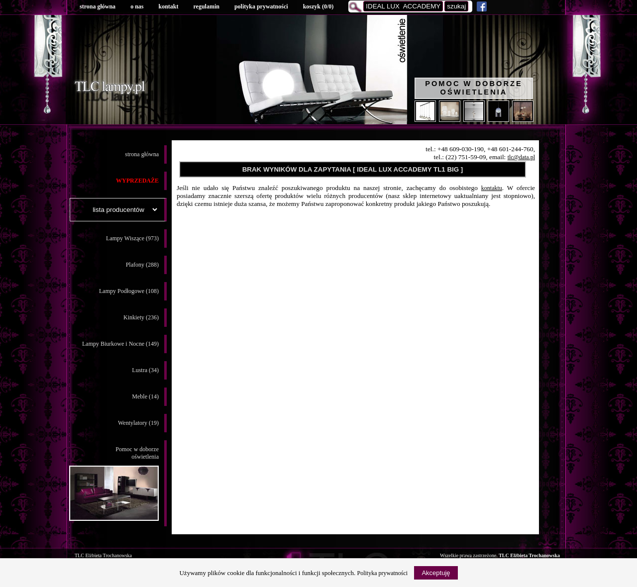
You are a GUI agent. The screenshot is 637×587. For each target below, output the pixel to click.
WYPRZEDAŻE (137, 180)
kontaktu (491, 188)
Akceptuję (436, 573)
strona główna (97, 6)
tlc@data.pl (521, 157)
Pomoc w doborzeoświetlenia (114, 483)
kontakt (168, 6)
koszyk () (318, 6)
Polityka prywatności (382, 573)
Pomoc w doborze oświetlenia (474, 88)
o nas (136, 6)
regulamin (206, 6)
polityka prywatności (261, 6)
